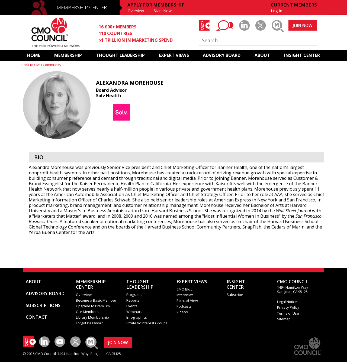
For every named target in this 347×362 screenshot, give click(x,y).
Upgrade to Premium (93, 306)
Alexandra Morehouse (129, 82)
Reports (132, 300)
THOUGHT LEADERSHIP (120, 55)
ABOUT (262, 55)
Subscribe (235, 294)
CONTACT (36, 317)
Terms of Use (288, 313)
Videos (182, 311)
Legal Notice (287, 301)
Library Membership (92, 317)
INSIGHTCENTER (236, 284)
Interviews (185, 294)
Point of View (187, 300)
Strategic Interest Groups (147, 323)
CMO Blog (184, 289)
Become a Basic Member (96, 300)
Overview (136, 10)
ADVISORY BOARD (221, 55)
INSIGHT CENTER (302, 55)
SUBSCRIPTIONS (43, 305)
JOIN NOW (303, 25)
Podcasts (184, 306)
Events (131, 306)
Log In (276, 10)
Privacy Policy (288, 307)
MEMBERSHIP (68, 55)
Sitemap (284, 319)
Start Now (163, 10)
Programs (134, 294)
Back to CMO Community (41, 64)
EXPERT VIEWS (174, 55)
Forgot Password (90, 323)
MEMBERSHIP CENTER (82, 7)
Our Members (87, 311)
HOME (33, 55)
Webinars (134, 311)
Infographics (136, 317)
